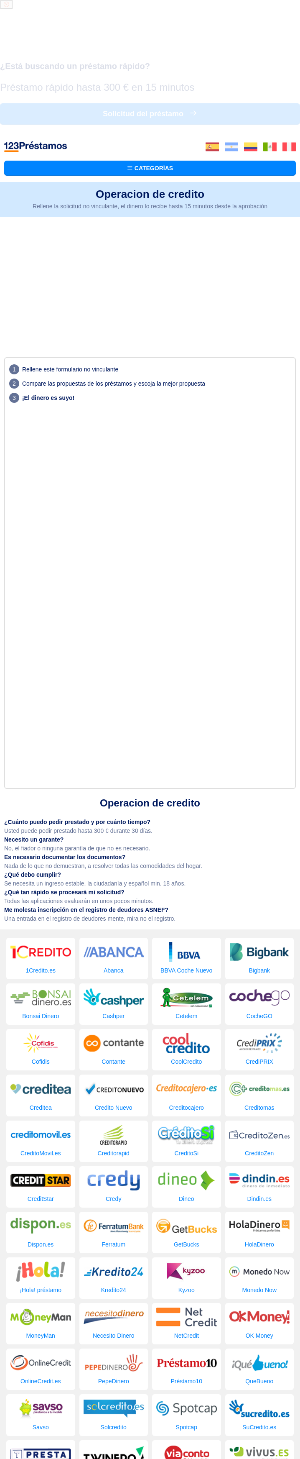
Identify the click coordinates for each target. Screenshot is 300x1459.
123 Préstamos (41, 1424)
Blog (258, 1406)
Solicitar (237, 1406)
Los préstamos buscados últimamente (105, 1406)
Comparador (176, 1406)
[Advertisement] (150, 147)
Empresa (209, 1406)
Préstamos (37, 1406)
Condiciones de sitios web (150, 1431)
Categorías (150, 35)
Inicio (11, 1406)
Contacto (159, 1415)
